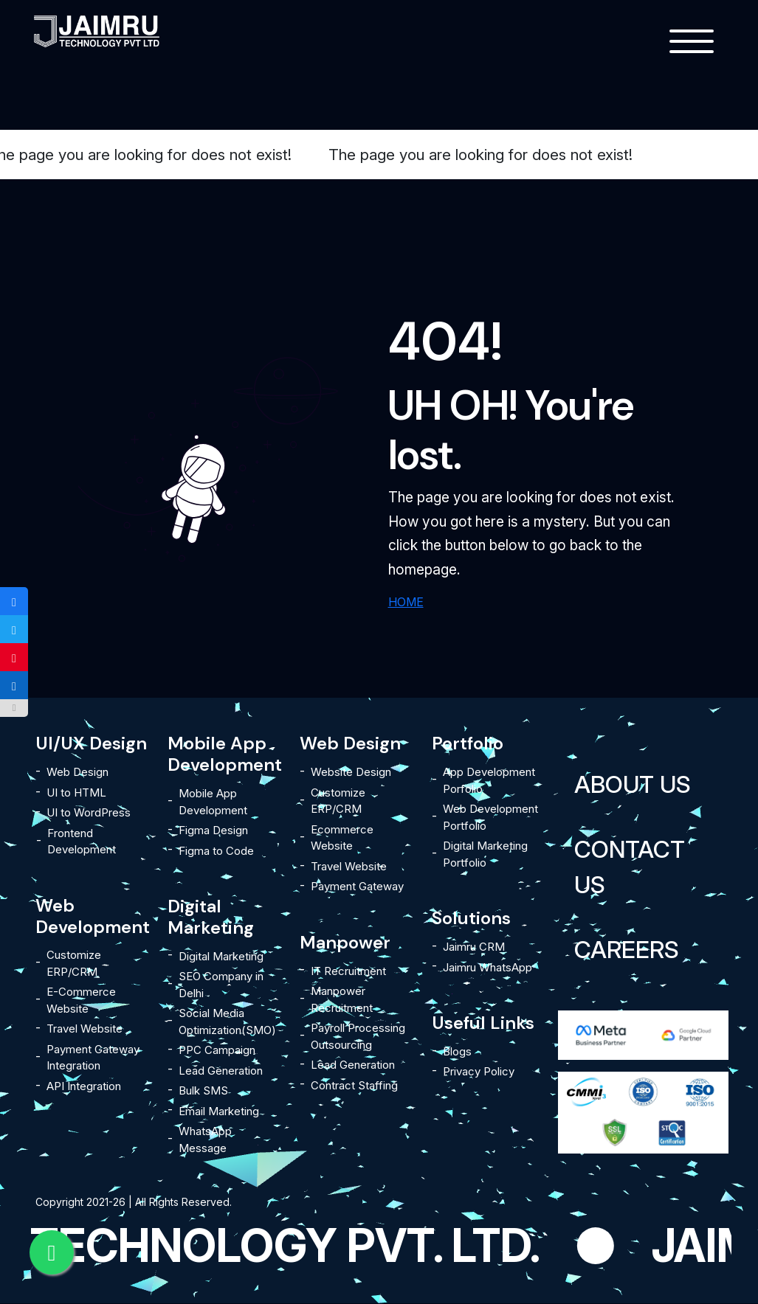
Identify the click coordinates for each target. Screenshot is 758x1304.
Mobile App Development (213, 801)
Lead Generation (221, 1071)
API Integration (83, 1086)
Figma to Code (216, 851)
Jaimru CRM (474, 947)
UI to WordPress (88, 812)
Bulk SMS (203, 1090)
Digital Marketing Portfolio (485, 854)
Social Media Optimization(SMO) (227, 1021)
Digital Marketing (221, 956)
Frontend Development (81, 841)
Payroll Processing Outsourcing (358, 1036)
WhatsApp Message (205, 1139)
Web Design (77, 772)
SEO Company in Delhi (221, 984)
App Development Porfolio (489, 780)
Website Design (351, 772)
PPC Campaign (217, 1050)
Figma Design (213, 830)
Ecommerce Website (342, 837)
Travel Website (84, 1029)
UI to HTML (76, 792)
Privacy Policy (478, 1071)
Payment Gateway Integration (92, 1057)
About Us (632, 784)
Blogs (457, 1051)
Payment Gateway (357, 886)
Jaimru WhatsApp (487, 967)
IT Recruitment (348, 971)
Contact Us (629, 867)
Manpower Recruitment (342, 999)
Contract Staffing (354, 1085)
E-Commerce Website (81, 1000)
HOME (406, 601)
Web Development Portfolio (490, 817)
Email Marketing (219, 1111)
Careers (626, 949)
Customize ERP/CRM (73, 963)
